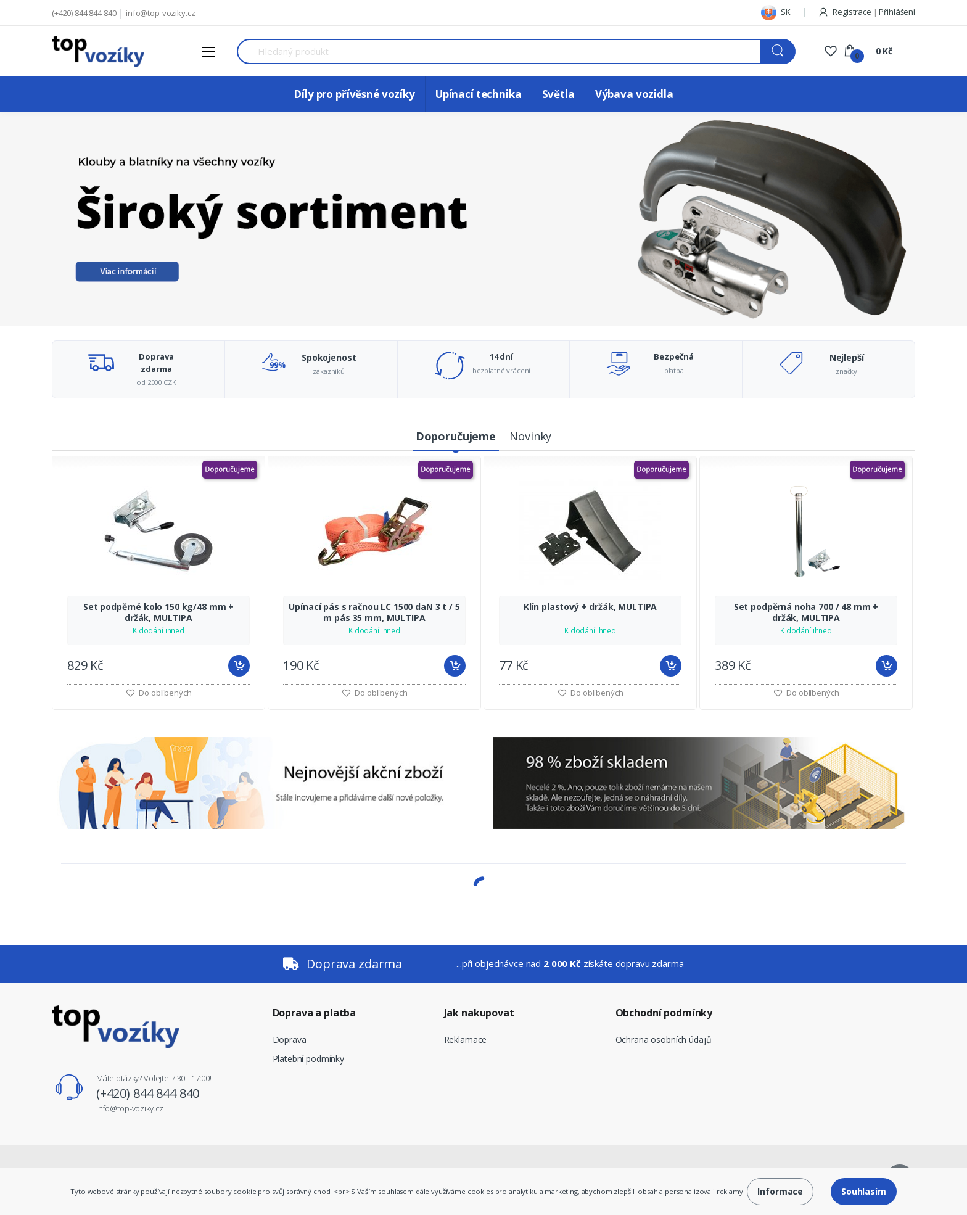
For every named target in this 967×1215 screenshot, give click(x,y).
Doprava (290, 1039)
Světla (558, 94)
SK (776, 11)
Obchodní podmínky (664, 1012)
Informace (780, 1191)
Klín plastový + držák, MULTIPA (590, 606)
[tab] (456, 437)
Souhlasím (863, 1191)
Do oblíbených (375, 692)
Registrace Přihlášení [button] (866, 11)
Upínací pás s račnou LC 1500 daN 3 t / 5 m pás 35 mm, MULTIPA (374, 612)
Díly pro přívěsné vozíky (354, 94)
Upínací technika (478, 94)
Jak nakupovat (479, 1012)
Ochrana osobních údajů (663, 1039)
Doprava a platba (314, 1012)
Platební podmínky (309, 1059)
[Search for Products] (498, 51)
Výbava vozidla (634, 94)
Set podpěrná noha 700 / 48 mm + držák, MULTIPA (806, 612)
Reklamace (465, 1039)
